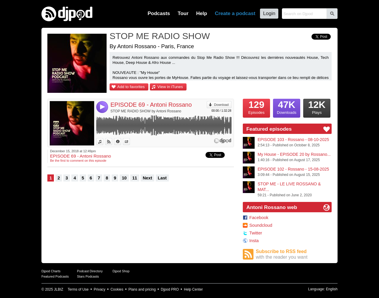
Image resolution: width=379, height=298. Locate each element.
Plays (316, 107)
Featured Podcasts (55, 276)
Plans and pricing (142, 289)
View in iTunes (170, 87)
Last (162, 178)
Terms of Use (78, 289)
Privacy (99, 289)
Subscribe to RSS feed (294, 254)
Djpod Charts (50, 271)
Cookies (116, 289)
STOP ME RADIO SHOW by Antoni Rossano (145, 111)
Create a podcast (235, 13)
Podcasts (158, 13)
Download (221, 104)
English (332, 289)
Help (201, 13)
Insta (254, 240)
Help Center (193, 289)
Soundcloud (260, 225)
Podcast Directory (90, 271)
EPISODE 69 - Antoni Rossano (151, 104)
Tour (183, 13)
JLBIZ (58, 289)
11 (134, 178)
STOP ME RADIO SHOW (160, 36)
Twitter (255, 233)
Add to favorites (131, 87)
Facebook (258, 217)
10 (124, 178)
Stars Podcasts (88, 276)
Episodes (256, 107)
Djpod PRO (170, 289)
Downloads (286, 107)
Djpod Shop (121, 271)
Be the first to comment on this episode (78, 160)
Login (269, 13)
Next (147, 178)
